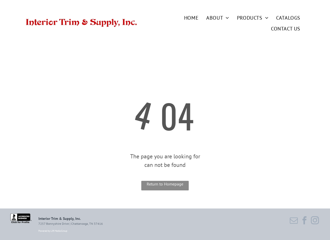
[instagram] (315, 221)
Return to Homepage (165, 184)
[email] (294, 221)
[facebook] (304, 221)
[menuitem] (187, 17)
